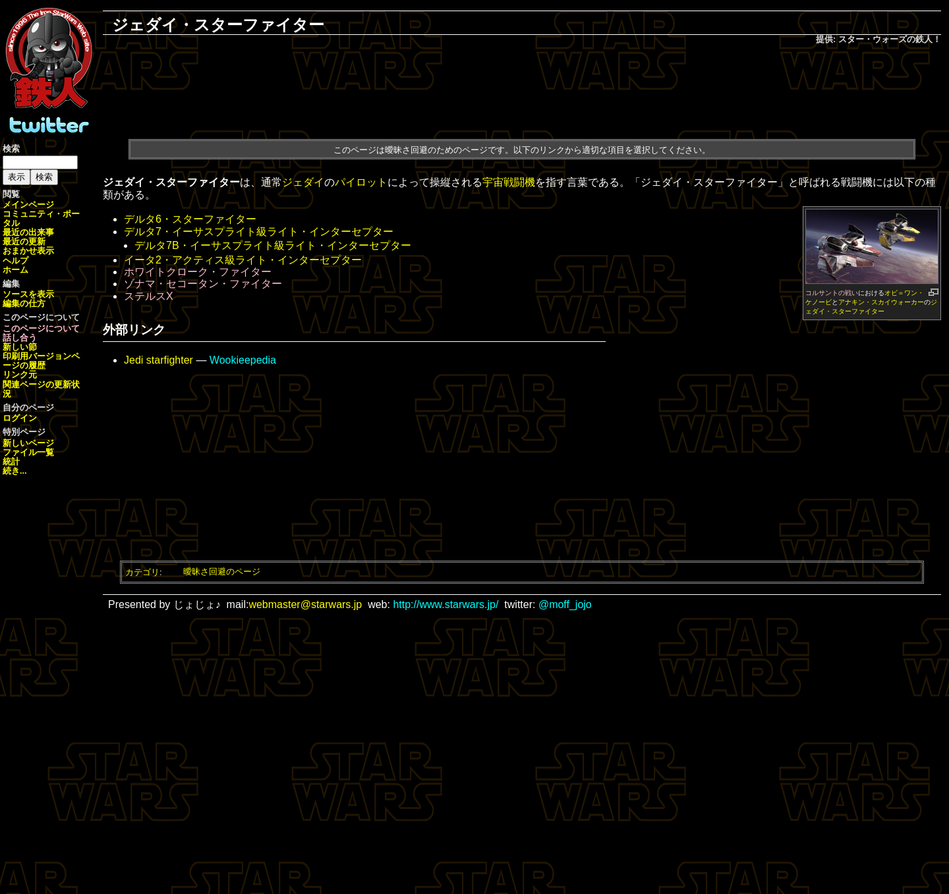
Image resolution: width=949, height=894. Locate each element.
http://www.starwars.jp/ (445, 604)
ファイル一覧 (28, 452)
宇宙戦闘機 (508, 182)
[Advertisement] (522, 89)
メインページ (28, 205)
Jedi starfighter (158, 360)
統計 (11, 461)
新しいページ (28, 443)
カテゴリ (142, 571)
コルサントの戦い (831, 292)
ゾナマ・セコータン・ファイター (203, 283)
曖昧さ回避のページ (221, 571)
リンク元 (20, 374)
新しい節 (20, 347)
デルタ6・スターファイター (190, 219)
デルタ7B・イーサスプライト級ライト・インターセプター (272, 245)
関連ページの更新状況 (41, 389)
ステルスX (148, 296)
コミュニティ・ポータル (41, 218)
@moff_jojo (565, 604)
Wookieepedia (243, 360)
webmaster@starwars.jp (305, 604)
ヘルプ (15, 260)
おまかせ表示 (28, 251)
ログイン (20, 418)
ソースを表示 (28, 294)
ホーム (15, 270)
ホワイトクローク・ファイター (198, 271)
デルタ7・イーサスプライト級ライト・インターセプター (258, 231)
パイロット (361, 182)
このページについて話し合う (41, 333)
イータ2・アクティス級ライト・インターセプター (243, 259)
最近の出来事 (28, 232)
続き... (15, 471)
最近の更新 (24, 241)
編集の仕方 (24, 303)
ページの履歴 (41, 360)
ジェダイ (303, 182)
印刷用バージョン (37, 356)
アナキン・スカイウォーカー (881, 302)
